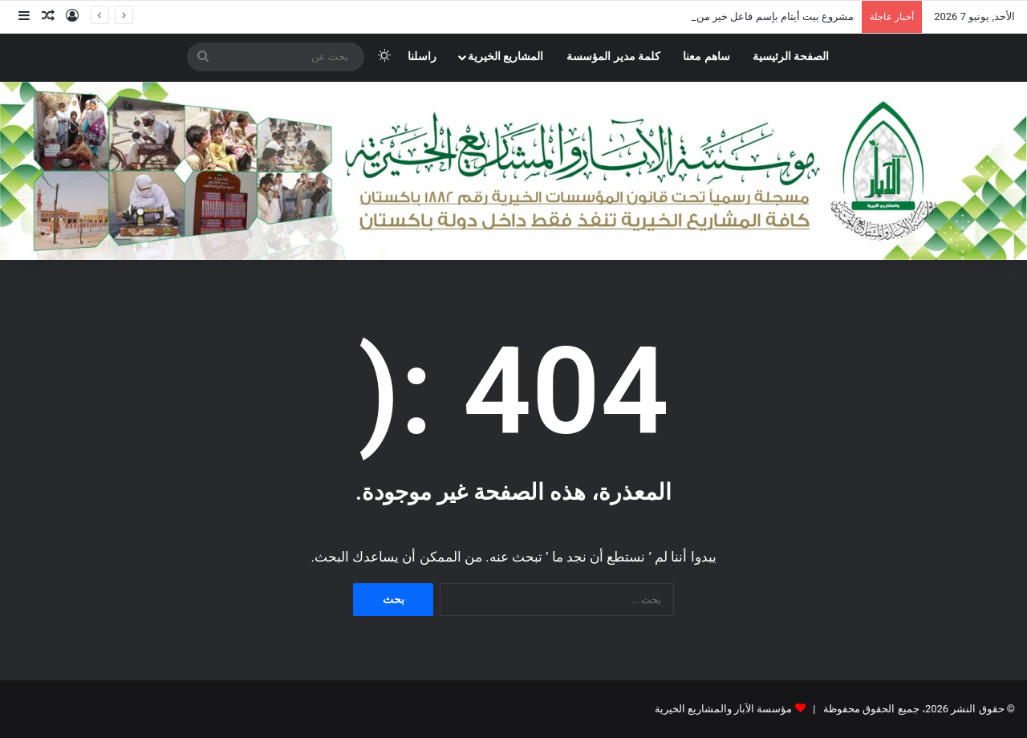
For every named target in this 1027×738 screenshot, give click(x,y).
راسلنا (422, 57)
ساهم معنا (706, 57)
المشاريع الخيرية (506, 57)
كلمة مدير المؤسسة (613, 57)
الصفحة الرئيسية (791, 57)
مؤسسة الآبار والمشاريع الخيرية (724, 709)
